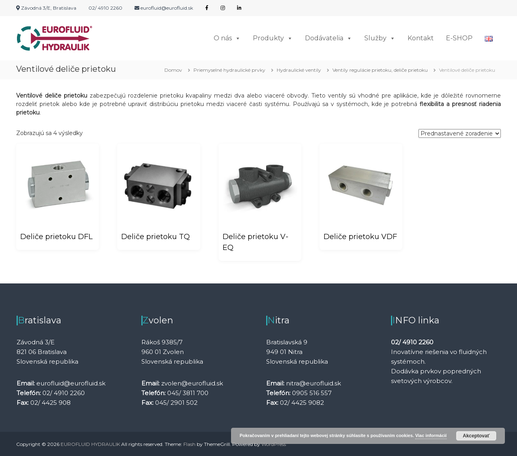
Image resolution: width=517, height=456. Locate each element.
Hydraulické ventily (299, 70)
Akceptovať (476, 436)
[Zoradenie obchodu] (459, 133)
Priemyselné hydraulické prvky (229, 70)
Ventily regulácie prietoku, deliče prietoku (380, 70)
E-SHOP (459, 38)
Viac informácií (431, 435)
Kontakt (421, 38)
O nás (227, 38)
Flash (189, 444)
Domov (173, 70)
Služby (379, 38)
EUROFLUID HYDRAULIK (90, 444)
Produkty (273, 38)
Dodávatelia (328, 38)
